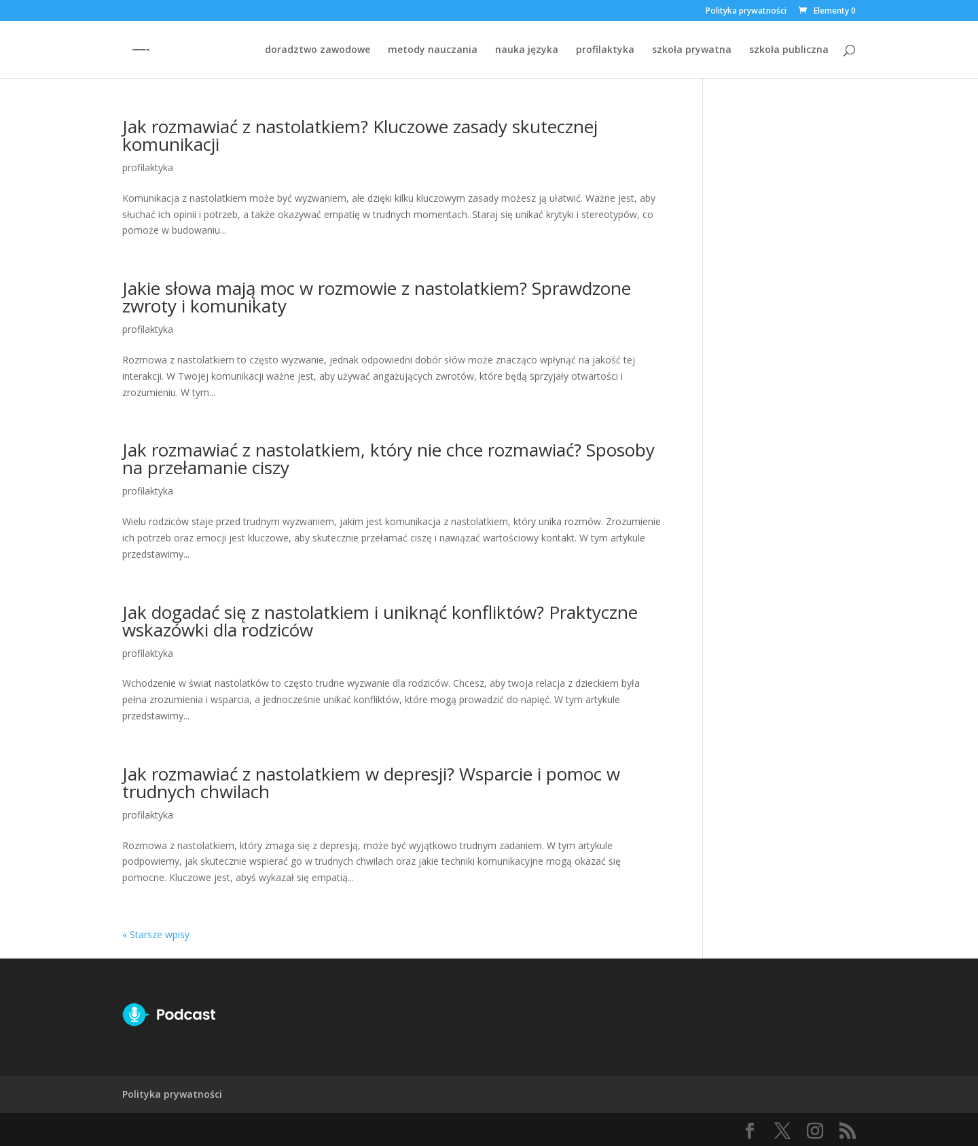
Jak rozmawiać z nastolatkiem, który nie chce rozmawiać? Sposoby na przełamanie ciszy (388, 458)
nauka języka (526, 50)
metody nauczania (432, 50)
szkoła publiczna (789, 50)
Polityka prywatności (746, 11)
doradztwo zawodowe (317, 50)
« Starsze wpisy (155, 934)
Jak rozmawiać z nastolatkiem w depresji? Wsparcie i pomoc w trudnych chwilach (371, 783)
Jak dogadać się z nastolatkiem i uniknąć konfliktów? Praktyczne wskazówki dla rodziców (380, 621)
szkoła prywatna (691, 50)
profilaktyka (605, 50)
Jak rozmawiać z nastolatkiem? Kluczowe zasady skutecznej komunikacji (360, 135)
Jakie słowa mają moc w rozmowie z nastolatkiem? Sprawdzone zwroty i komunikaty (376, 297)
